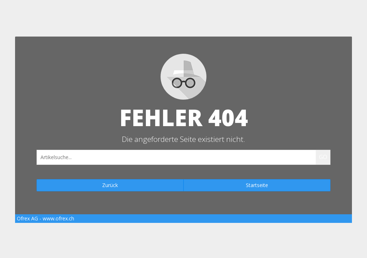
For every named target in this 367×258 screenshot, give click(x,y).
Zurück (110, 185)
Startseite (257, 185)
